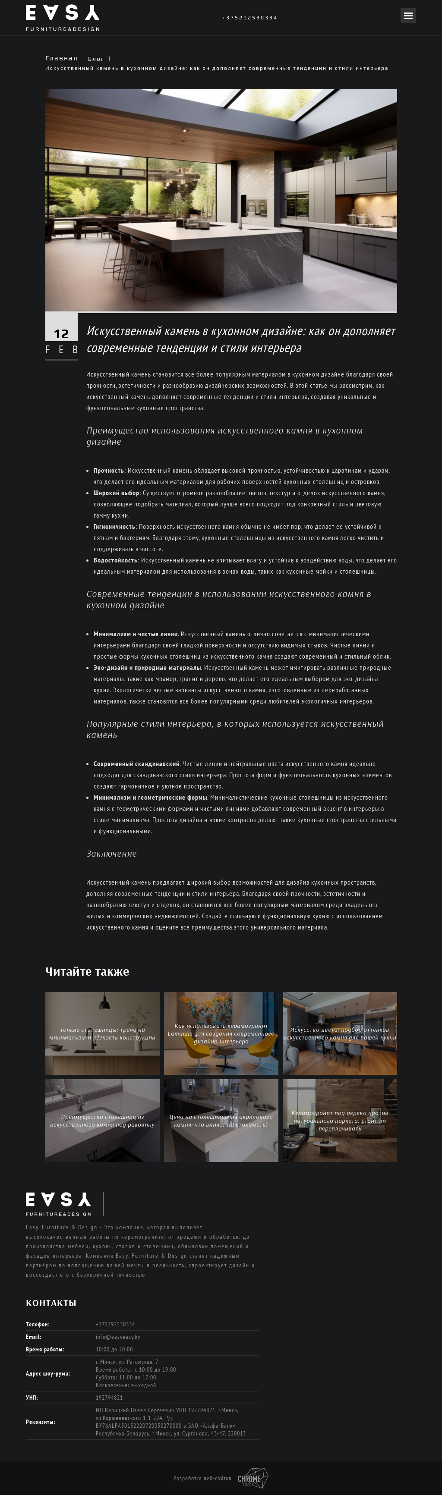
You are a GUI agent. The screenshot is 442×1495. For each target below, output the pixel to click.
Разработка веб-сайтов (221, 1478)
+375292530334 (250, 18)
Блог (96, 58)
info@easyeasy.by (118, 1337)
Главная (61, 58)
